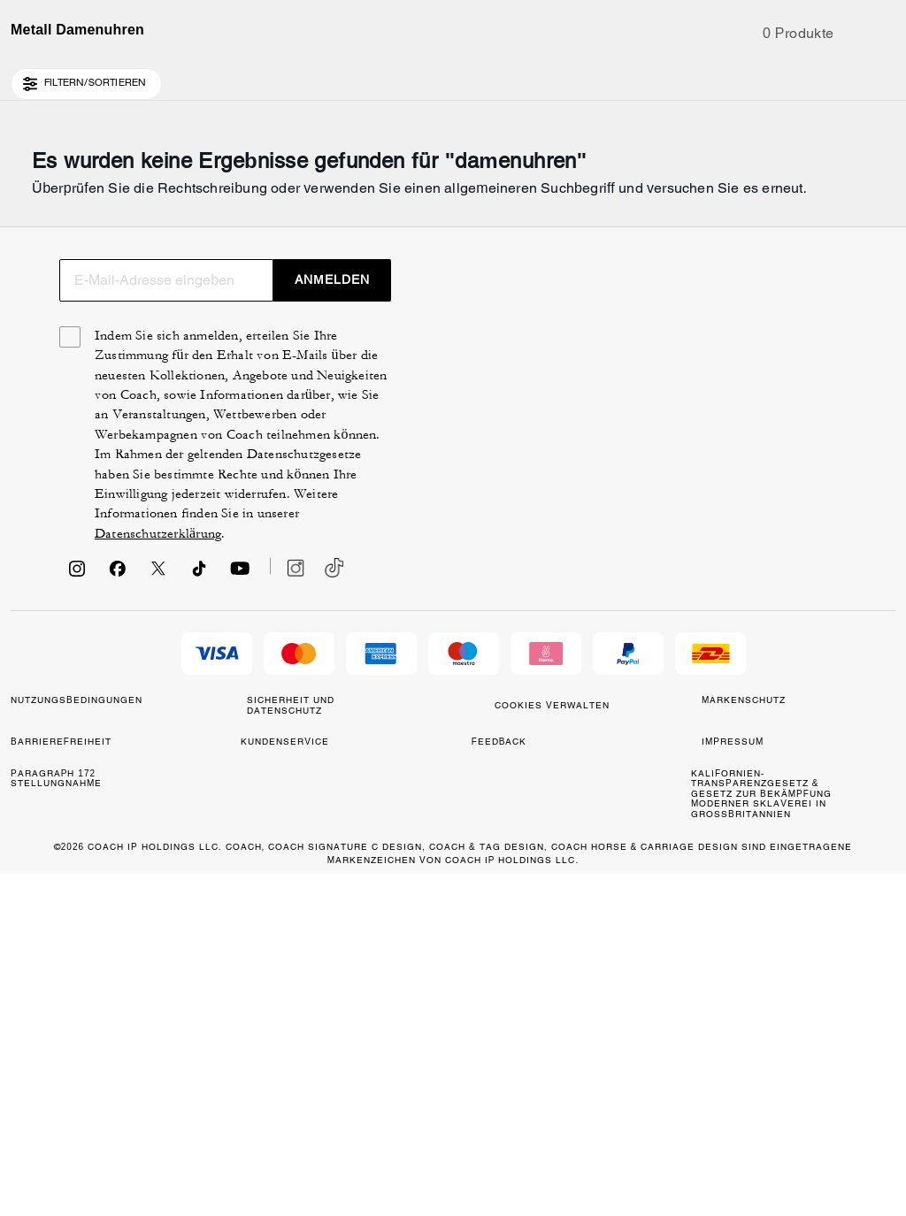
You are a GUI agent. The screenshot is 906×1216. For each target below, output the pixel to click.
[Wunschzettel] (828, 77)
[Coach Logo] (452, 79)
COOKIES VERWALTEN (484, 1071)
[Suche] (731, 77)
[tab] (370, 21)
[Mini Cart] (884, 77)
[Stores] (112, 77)
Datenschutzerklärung (699, 877)
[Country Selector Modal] (41, 77)
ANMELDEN (818, 584)
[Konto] (856, 77)
